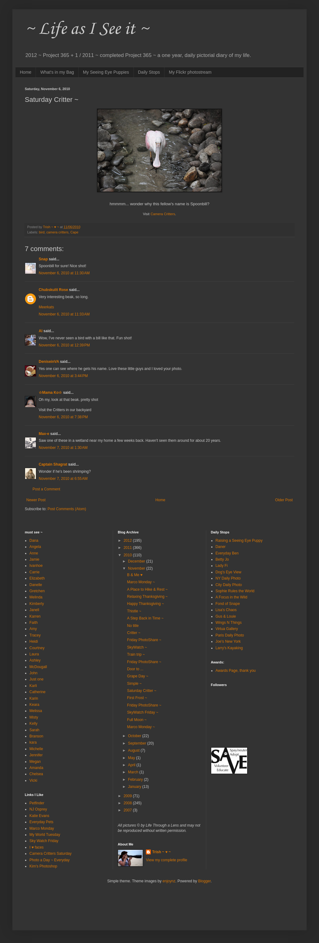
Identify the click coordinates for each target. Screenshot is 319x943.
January (135, 786)
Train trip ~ (136, 654)
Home (25, 72)
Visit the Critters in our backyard (65, 410)
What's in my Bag (57, 72)
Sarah (34, 730)
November (137, 568)
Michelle (36, 749)
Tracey (35, 635)
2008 (128, 803)
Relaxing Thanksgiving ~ (147, 596)
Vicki (33, 780)
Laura (34, 654)
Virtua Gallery (227, 629)
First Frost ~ (137, 698)
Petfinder (36, 803)
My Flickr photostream (190, 72)
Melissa (35, 711)
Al (40, 331)
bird (42, 232)
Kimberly (36, 604)
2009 (128, 796)
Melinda (35, 597)
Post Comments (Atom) (66, 509)
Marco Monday (41, 828)
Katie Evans (39, 816)
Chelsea (36, 774)
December (137, 561)
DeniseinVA (49, 361)
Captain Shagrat (53, 464)
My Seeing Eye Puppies (106, 72)
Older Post (284, 500)
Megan (35, 761)
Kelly (33, 723)
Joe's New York (228, 641)
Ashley (35, 660)
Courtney (37, 648)
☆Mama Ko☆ (50, 392)
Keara (34, 704)
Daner (221, 547)
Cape (74, 232)
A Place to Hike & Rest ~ (147, 589)
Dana (33, 540)
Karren (35, 616)
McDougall (38, 667)
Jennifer (36, 755)
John (33, 673)
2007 (128, 810)
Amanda (36, 768)
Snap (43, 259)
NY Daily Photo (228, 578)
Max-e (44, 434)
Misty (33, 717)
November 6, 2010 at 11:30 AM (64, 273)
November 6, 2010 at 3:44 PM (63, 376)
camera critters (57, 232)
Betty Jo (222, 559)
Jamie (34, 559)
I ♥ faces (36, 847)
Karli (33, 686)
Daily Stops (149, 72)
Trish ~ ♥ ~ (161, 852)
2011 (128, 547)
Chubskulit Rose (53, 290)
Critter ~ (133, 633)
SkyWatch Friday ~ (142, 712)
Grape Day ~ (137, 676)
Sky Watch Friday (44, 841)
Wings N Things (229, 622)
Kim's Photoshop (43, 866)
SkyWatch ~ (137, 647)
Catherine (37, 692)
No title (132, 626)
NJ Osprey (38, 809)
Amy (33, 629)
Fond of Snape (228, 604)
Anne (33, 553)
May (132, 758)
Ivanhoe (36, 565)
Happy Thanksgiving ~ (145, 604)
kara (33, 742)
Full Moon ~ (136, 720)
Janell (34, 610)
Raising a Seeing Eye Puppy (239, 540)
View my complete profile (166, 860)
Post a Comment (46, 489)
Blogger (204, 881)
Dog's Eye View (228, 572)
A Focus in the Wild (231, 597)
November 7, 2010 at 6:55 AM (63, 478)
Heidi (33, 641)
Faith (33, 622)
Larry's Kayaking (229, 648)
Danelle (35, 585)
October (135, 736)
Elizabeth (37, 578)
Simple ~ (134, 683)
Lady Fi (222, 565)
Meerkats (46, 307)
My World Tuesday (44, 834)
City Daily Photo (229, 585)
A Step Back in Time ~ (145, 618)
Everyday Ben (227, 553)
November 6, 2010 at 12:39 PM (64, 345)
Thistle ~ (134, 611)
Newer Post (36, 500)
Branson (36, 736)
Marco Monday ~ (141, 582)
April (132, 765)
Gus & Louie (226, 616)
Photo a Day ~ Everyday (49, 860)
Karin (33, 698)
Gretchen (37, 591)
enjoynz (169, 881)
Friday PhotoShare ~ (144, 640)
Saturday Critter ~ (141, 691)
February (136, 779)
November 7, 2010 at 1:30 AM (63, 447)
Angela (35, 547)
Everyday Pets (41, 822)
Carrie (34, 572)
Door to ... (135, 669)
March (133, 772)
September (137, 743)
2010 (128, 555)
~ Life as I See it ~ (87, 29)
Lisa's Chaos (226, 610)
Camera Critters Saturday (50, 853)
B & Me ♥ (134, 575)
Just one (36, 679)
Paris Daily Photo (230, 635)
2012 (128, 540)
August (134, 750)
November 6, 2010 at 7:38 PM (63, 417)
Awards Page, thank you (236, 670)
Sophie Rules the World (235, 591)
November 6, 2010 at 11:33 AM (64, 314)
